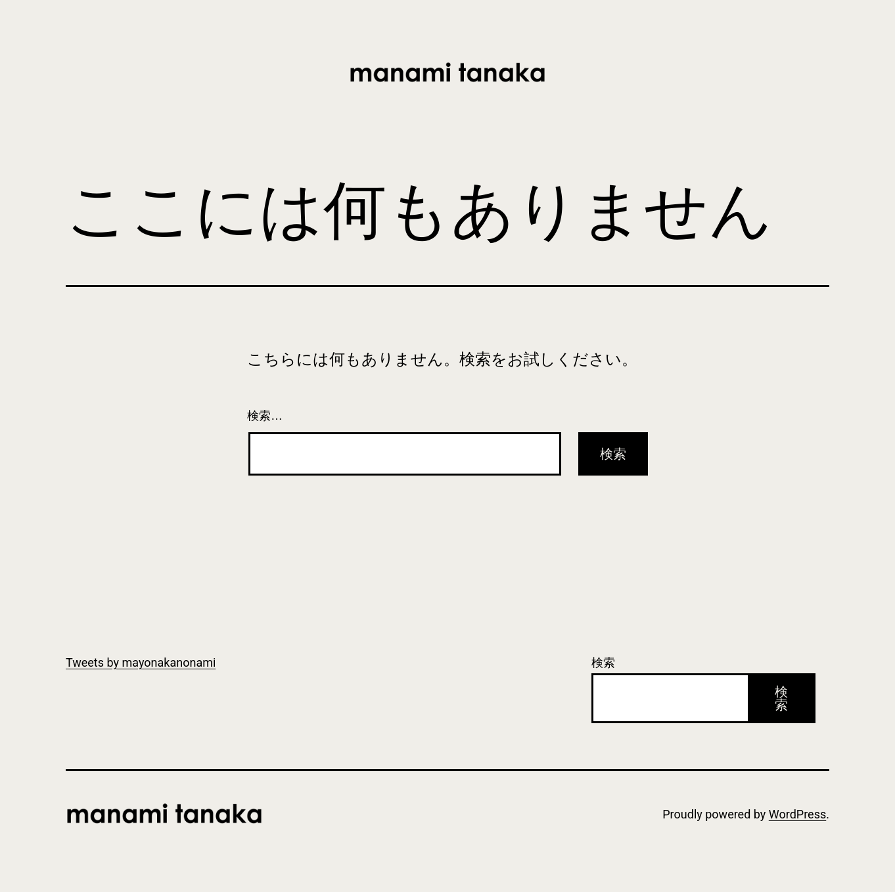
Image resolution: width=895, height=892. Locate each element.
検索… (265, 415)
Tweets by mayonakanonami (141, 662)
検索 (603, 662)
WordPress (797, 814)
